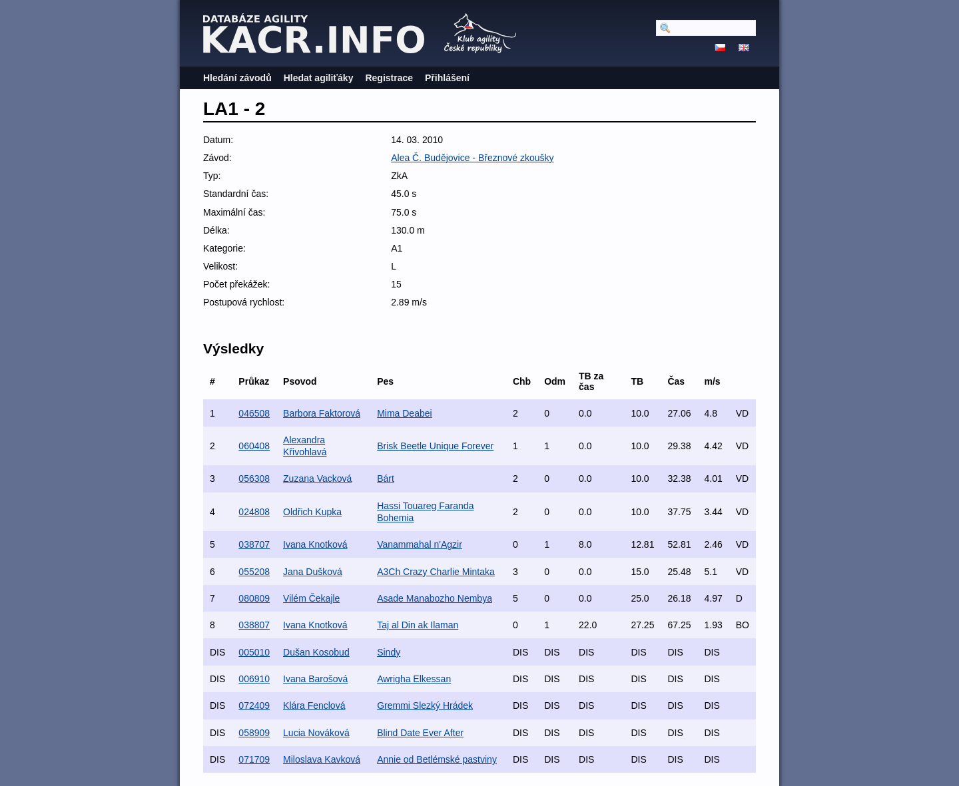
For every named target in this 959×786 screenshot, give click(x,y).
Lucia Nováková (316, 732)
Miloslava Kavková (321, 759)
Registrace (389, 78)
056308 (254, 478)
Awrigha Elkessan (414, 679)
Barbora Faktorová (321, 413)
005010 (254, 652)
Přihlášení (447, 78)
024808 (254, 511)
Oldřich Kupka (312, 511)
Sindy (388, 652)
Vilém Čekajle (311, 598)
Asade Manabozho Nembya (434, 598)
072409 (254, 705)
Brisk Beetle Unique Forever (435, 446)
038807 (254, 625)
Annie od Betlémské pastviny (437, 759)
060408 (254, 446)
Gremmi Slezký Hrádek (425, 705)
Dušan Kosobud (316, 652)
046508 (254, 413)
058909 (254, 732)
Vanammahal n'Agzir (419, 544)
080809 (254, 598)
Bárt (385, 478)
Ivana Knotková (315, 544)
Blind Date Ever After (420, 732)
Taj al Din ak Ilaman (417, 625)
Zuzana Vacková (317, 478)
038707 (254, 544)
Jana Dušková (312, 571)
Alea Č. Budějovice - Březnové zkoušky (472, 157)
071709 (254, 759)
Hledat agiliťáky (319, 78)
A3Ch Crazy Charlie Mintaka (436, 571)
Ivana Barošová (315, 679)
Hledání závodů (237, 78)
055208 (254, 571)
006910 (254, 679)
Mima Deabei (404, 413)
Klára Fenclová (314, 705)
